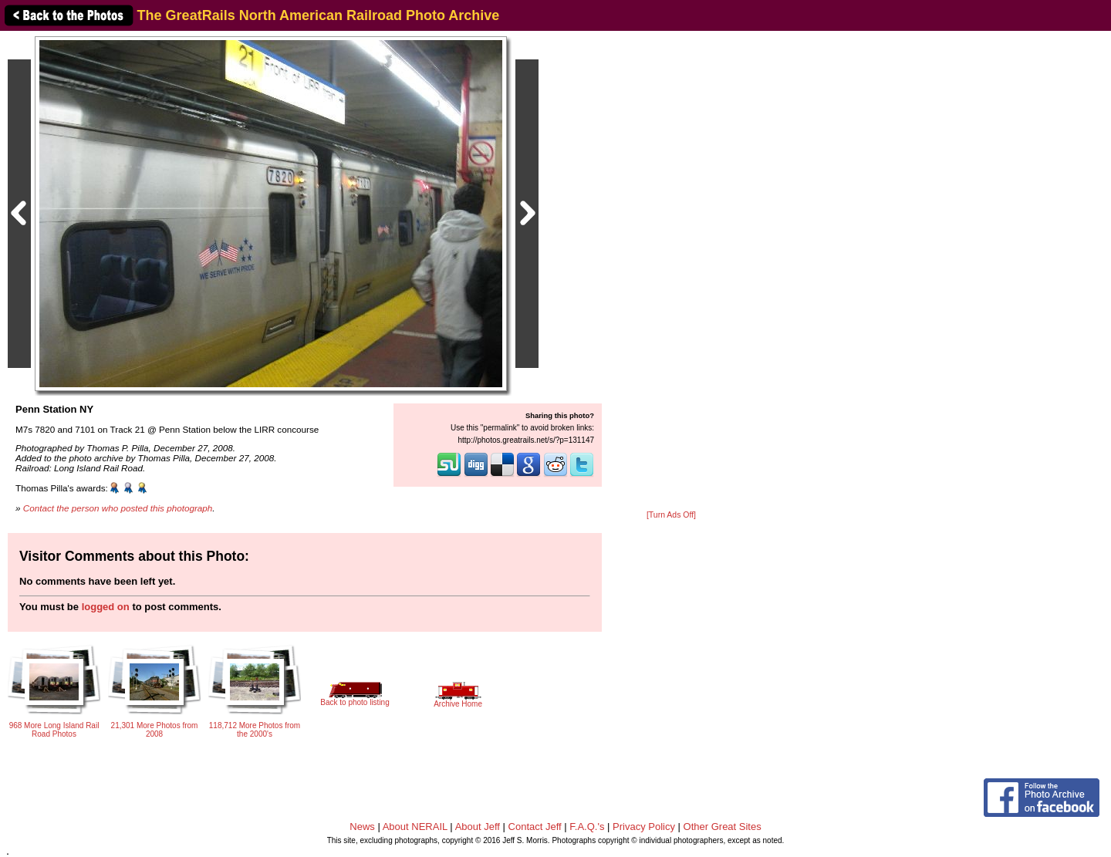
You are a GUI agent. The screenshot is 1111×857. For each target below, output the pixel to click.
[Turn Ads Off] (671, 515)
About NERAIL (415, 826)
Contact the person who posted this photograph (118, 508)
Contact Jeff (535, 826)
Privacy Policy (644, 826)
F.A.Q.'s (586, 826)
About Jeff (477, 826)
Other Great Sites (722, 826)
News (362, 826)
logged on (106, 606)
